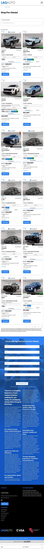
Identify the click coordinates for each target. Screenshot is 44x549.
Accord (24, 490)
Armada (37, 492)
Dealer (6, 349)
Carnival (29, 495)
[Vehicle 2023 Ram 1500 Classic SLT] (33, 189)
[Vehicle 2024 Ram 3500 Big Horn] (11, 41)
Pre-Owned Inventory (5, 513)
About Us (2, 520)
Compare (20, 32)
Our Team (3, 518)
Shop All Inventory (4, 509)
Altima (32, 492)
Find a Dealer (3, 516)
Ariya (34, 492)
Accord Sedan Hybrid (26, 492)
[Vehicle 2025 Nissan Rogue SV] (11, 287)
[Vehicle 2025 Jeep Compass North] (11, 237)
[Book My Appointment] (22, 383)
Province (6, 344)
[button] (3, 71)
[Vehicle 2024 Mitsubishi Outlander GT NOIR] (33, 89)
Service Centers (4, 514)
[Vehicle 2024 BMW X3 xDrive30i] (33, 237)
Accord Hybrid (28, 490)
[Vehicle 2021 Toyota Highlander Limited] (33, 139)
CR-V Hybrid (25, 495)
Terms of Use (20, 538)
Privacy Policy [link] (32, 386)
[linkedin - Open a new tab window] (1, 500)
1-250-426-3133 (6, 497)
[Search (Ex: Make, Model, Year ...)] (22, 22)
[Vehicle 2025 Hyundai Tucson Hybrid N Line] (11, 139)
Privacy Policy (26, 538)
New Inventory (3, 511)
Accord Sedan (34, 490)
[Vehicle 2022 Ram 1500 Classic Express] (33, 41)
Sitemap (15, 538)
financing (24, 415)
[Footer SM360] (27, 541)
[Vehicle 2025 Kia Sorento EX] (11, 89)
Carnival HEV (33, 495)
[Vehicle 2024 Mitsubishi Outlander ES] (33, 287)
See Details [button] (5, 74)
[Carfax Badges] (3, 59)
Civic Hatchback (38, 495)
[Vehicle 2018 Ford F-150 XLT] (11, 189)
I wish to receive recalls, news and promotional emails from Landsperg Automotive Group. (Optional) (22, 380)
